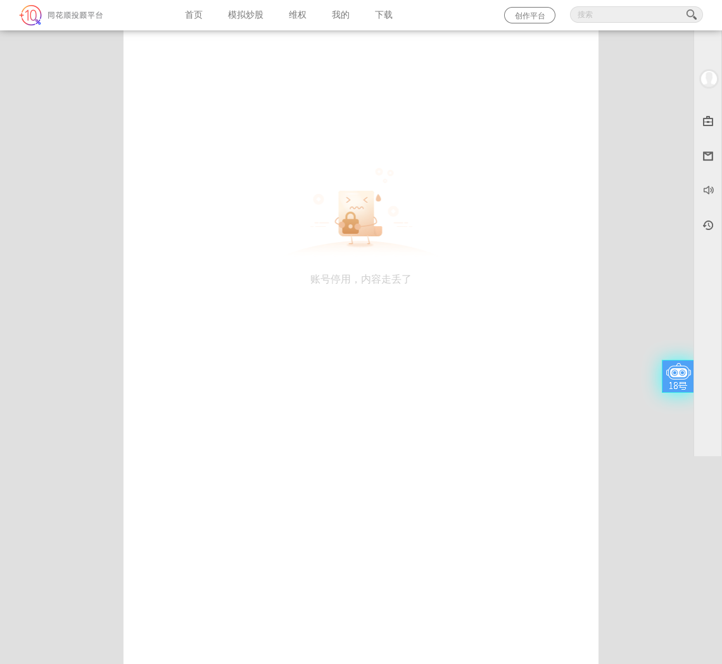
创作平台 (530, 15)
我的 (341, 15)
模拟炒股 (245, 15)
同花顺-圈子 (86, 15)
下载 (384, 15)
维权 (298, 15)
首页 (194, 15)
